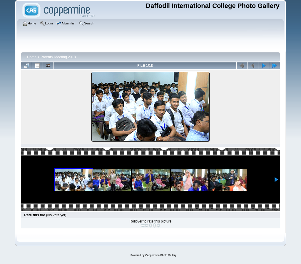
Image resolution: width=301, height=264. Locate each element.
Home (31, 57)
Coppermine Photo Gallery (160, 255)
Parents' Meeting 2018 (58, 57)
